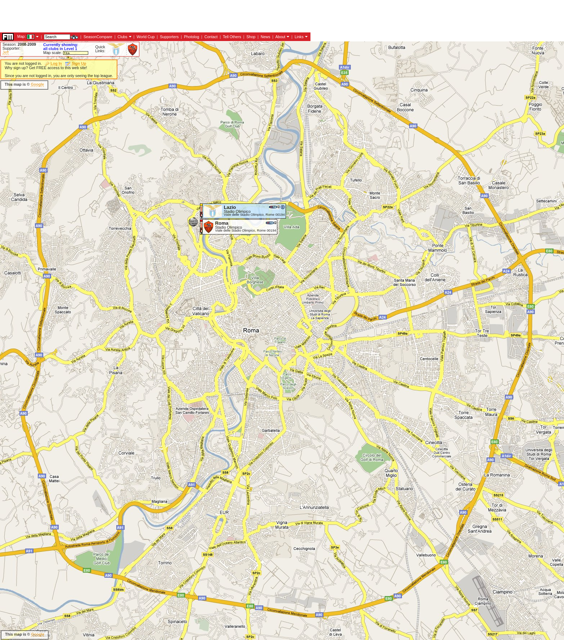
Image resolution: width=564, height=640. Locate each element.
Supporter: (12, 48)
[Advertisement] (266, 119)
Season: (19, 44)
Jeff (6, 52)
